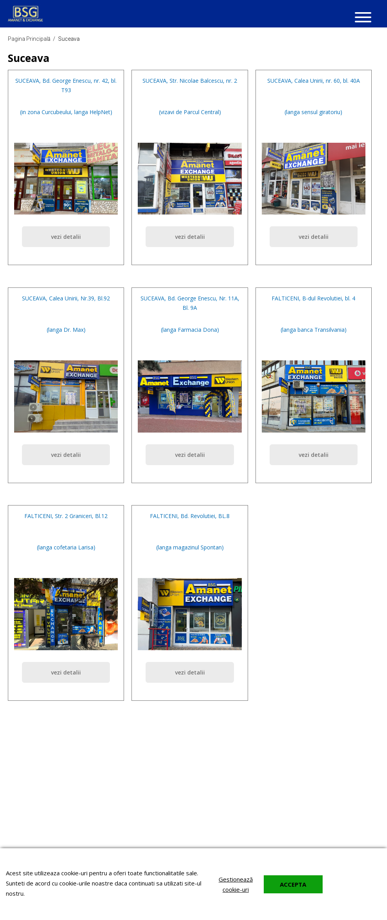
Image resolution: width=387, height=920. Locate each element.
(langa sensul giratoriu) (313, 112)
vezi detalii (66, 236)
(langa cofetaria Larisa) (66, 547)
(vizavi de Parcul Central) (190, 112)
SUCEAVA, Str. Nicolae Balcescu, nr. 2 (189, 80)
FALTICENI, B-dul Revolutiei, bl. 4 (313, 298)
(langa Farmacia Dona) (190, 329)
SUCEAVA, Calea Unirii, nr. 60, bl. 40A (313, 80)
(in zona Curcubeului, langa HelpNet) (66, 112)
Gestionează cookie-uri (236, 884)
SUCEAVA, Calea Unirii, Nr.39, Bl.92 (66, 298)
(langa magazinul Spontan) (190, 547)
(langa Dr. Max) (66, 329)
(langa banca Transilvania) (314, 329)
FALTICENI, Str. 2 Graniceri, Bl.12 (66, 516)
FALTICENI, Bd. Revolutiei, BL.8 (190, 516)
